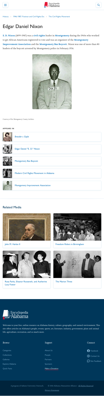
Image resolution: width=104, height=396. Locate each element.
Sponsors (48, 364)
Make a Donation (51, 368)
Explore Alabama (9, 364)
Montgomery (62, 35)
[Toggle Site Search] (98, 5)
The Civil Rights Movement (59, 16)
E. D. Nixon (9, 35)
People (47, 355)
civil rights (39, 35)
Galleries (6, 359)
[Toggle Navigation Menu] (5, 5)
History (6, 16)
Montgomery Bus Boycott (53, 44)
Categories (7, 350)
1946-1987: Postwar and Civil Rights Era (29, 16)
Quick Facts (7, 368)
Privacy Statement (52, 390)
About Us (49, 350)
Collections (7, 355)
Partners (48, 359)
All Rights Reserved (85, 386)
